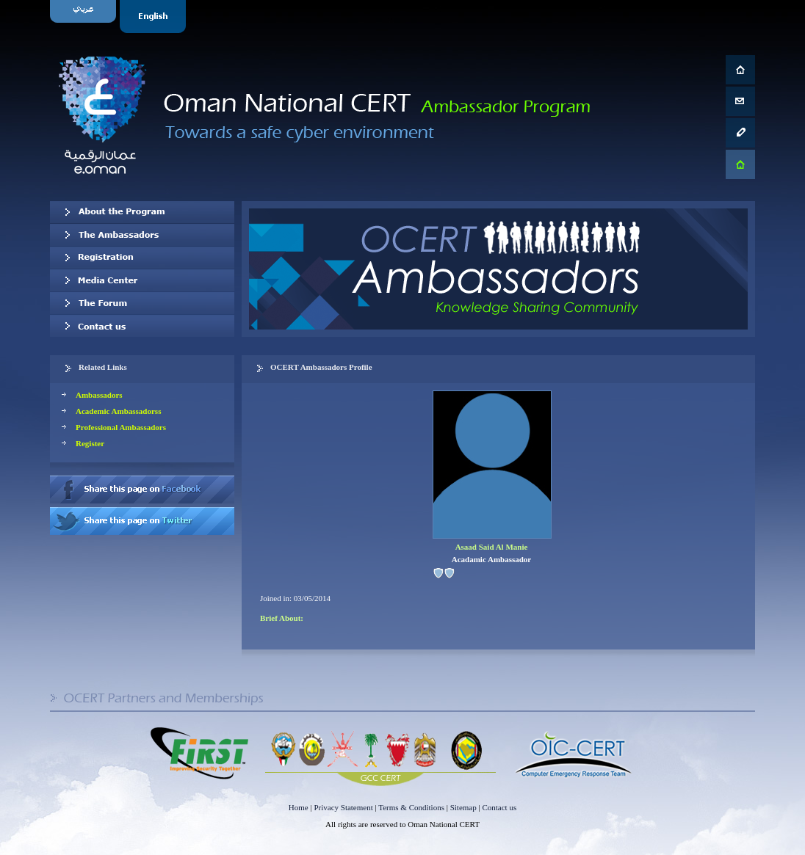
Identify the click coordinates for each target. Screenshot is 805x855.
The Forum (142, 303)
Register (90, 443)
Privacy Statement (343, 807)
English (154, 16)
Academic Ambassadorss (118, 411)
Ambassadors (99, 394)
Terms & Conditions (411, 807)
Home (298, 807)
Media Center (142, 280)
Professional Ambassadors (121, 427)
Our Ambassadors (142, 235)
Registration (142, 258)
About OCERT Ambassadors (142, 212)
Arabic (85, 16)
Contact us (142, 326)
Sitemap (463, 807)
